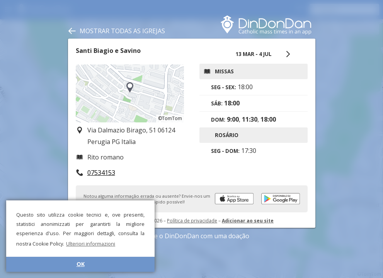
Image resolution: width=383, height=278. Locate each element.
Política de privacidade (192, 220)
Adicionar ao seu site (248, 220)
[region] (130, 93)
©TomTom (170, 118)
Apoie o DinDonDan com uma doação (191, 236)
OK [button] (81, 264)
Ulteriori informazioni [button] (90, 243)
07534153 (101, 172)
